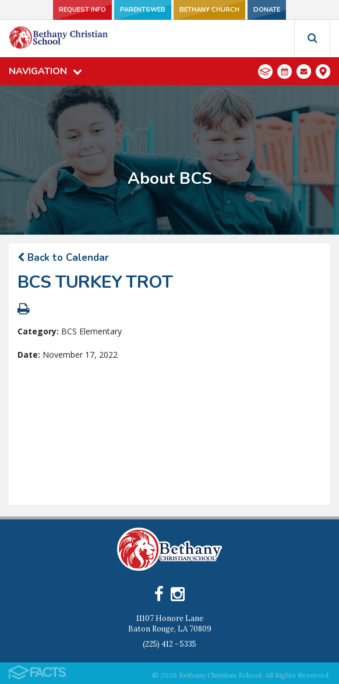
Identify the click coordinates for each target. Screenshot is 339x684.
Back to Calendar (63, 257)
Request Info (82, 9)
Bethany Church (209, 9)
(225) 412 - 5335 (169, 644)
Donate (266, 9)
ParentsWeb (142, 9)
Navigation (45, 71)
